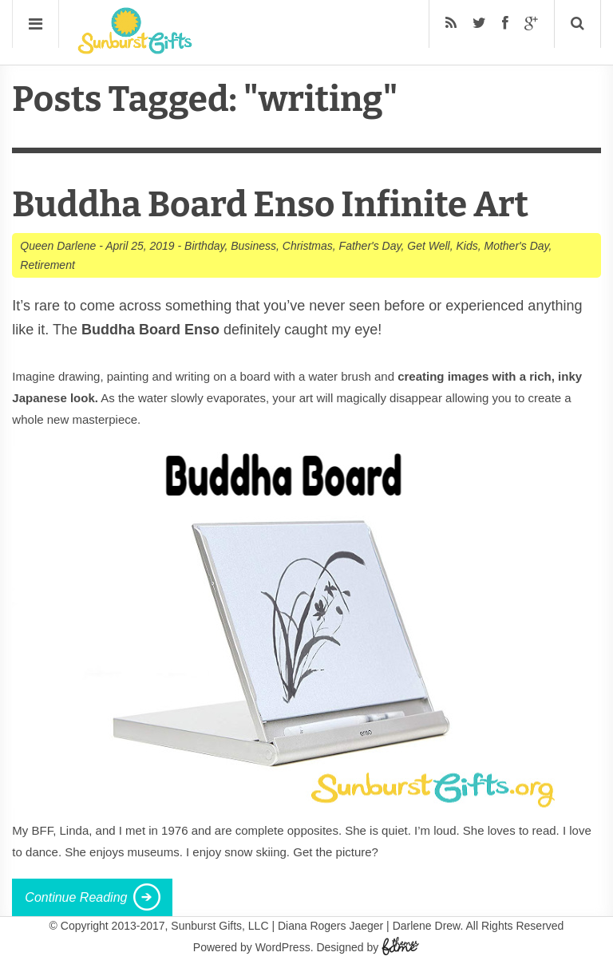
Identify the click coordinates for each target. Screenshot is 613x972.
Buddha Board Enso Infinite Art (270, 205)
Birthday (204, 245)
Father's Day (370, 245)
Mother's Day (516, 245)
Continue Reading (76, 897)
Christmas (308, 245)
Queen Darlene (58, 245)
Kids (466, 245)
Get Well (428, 245)
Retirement (47, 265)
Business (253, 245)
